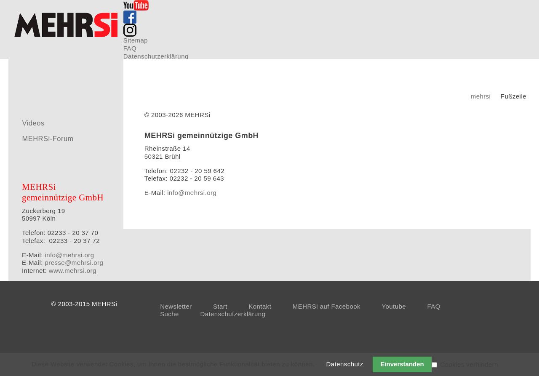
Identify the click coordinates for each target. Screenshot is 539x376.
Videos (33, 123)
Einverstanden (402, 364)
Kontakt (259, 306)
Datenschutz (344, 364)
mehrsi (481, 96)
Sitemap (135, 40)
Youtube (394, 306)
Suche (169, 313)
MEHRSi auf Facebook (326, 306)
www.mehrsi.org (72, 270)
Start (220, 306)
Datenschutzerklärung (156, 56)
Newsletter (176, 306)
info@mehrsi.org (191, 192)
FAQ (129, 48)
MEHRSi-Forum (47, 138)
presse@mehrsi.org (74, 262)
